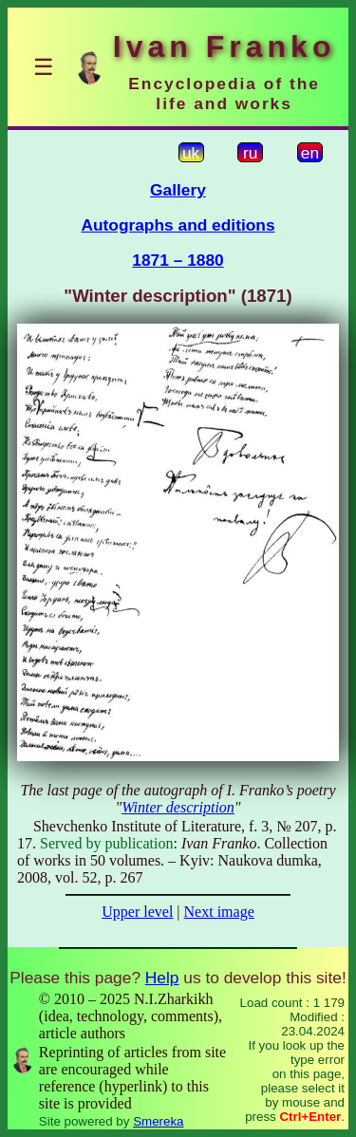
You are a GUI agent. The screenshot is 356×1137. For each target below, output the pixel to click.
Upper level (137, 912)
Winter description (178, 807)
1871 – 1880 (177, 260)
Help (162, 977)
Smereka (158, 1121)
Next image (219, 912)
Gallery (178, 189)
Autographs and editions (177, 224)
